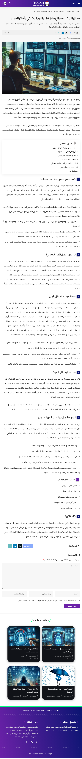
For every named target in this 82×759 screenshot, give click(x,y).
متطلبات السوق (51, 207)
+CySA (48, 236)
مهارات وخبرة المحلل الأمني (67, 155)
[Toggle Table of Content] (75, 143)
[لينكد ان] (27, 743)
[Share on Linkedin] (62, 32)
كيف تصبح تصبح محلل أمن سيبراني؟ (64, 148)
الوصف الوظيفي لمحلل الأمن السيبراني (63, 163)
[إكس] (32, 743)
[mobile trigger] (78, 3)
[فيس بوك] (37, 743)
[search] (9, 3)
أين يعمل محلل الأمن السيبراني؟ (66, 151)
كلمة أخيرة (72, 171)
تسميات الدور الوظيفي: (67, 167)
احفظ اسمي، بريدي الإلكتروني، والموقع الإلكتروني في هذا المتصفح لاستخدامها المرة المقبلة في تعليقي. (47, 601)
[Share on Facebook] (70, 32)
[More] (55, 32)
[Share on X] (66, 32)
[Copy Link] (59, 32)
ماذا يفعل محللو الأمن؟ (68, 159)
